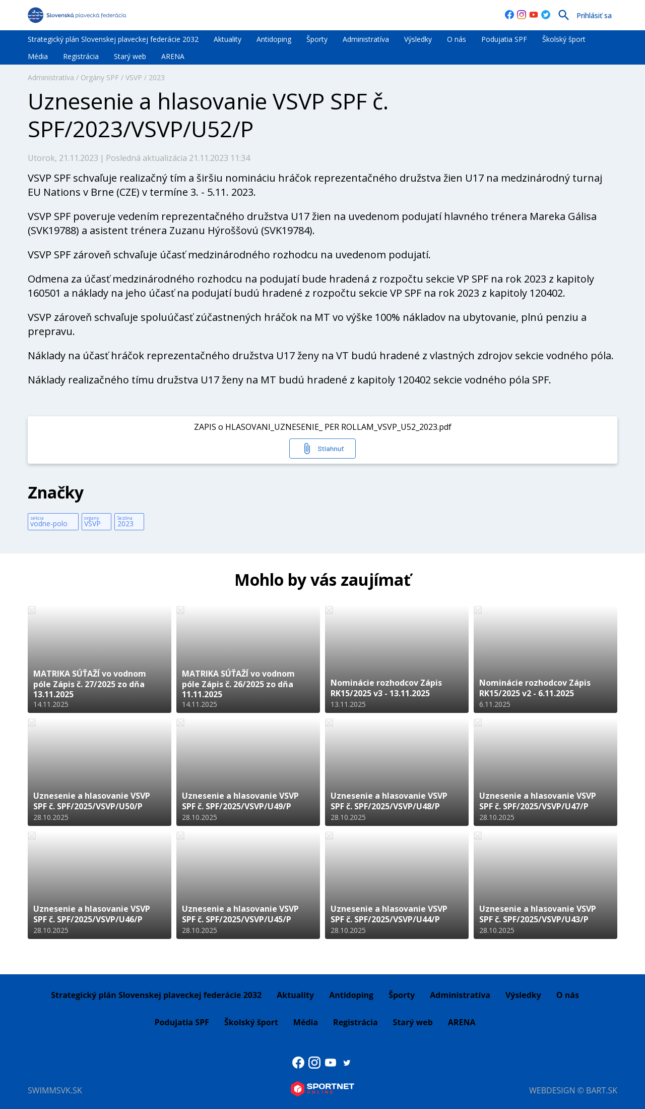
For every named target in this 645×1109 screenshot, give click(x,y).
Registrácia (81, 56)
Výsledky (418, 39)
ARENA (172, 56)
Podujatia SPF (504, 39)
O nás (456, 39)
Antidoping (273, 39)
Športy (317, 39)
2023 (157, 77)
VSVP (133, 77)
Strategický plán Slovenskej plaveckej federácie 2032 (113, 39)
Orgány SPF (100, 77)
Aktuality (227, 39)
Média (38, 56)
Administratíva (366, 39)
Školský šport (564, 39)
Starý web (130, 56)
